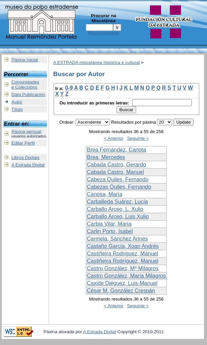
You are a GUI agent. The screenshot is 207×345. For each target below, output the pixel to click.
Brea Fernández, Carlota (116, 150)
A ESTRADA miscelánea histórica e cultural (96, 62)
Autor (16, 101)
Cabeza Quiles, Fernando (117, 179)
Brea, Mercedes (106, 157)
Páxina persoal (26, 131)
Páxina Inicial (24, 59)
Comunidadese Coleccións (25, 85)
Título (17, 109)
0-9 (69, 88)
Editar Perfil (23, 143)
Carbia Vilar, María (109, 224)
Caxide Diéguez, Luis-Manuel (122, 283)
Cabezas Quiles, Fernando (119, 187)
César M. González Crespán (121, 290)
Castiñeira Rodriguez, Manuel (122, 253)
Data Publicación (28, 94)
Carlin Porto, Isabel (110, 231)
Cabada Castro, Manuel (115, 172)
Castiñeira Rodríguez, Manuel (122, 261)
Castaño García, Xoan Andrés (123, 246)
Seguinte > (138, 138)
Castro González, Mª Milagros (122, 268)
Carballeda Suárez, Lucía (117, 202)
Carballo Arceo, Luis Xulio (118, 216)
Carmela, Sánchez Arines (117, 239)
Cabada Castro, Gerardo (116, 164)
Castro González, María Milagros (126, 276)
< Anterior (113, 138)
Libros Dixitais (25, 157)
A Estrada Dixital (28, 164)
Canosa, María (104, 194)
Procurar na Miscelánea (103, 18)
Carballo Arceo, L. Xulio (115, 209)
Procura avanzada (103, 33)
